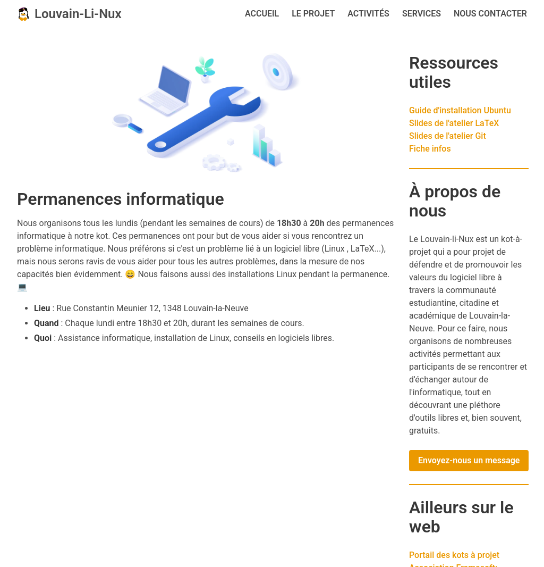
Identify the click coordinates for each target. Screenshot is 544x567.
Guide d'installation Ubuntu (460, 110)
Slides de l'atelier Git (447, 136)
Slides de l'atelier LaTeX (454, 123)
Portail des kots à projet (454, 555)
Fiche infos (430, 149)
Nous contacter (490, 14)
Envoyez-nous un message (469, 460)
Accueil (262, 14)
